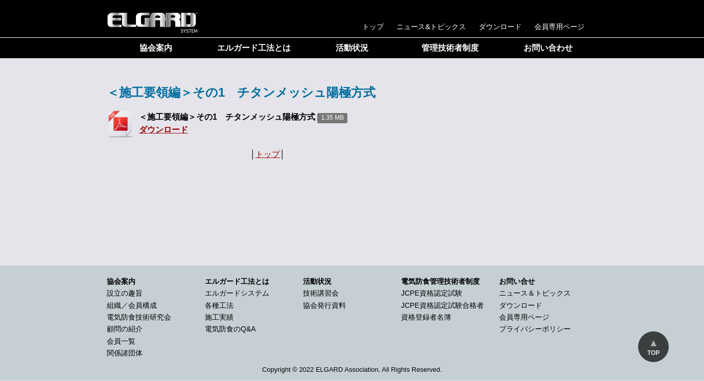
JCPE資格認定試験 (431, 293)
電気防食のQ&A (230, 329)
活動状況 (352, 47)
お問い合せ (517, 281)
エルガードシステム (237, 293)
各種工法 (219, 305)
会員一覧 (121, 341)
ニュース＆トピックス (535, 293)
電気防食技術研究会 (139, 317)
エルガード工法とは (254, 47)
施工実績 (219, 317)
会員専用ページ (559, 27)
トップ (373, 27)
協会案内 (155, 47)
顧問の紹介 (125, 329)
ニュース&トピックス (431, 27)
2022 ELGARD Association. (339, 369)
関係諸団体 (125, 353)
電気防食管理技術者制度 (440, 281)
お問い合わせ (548, 47)
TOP (653, 352)
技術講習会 (321, 293)
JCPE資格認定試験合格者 (442, 305)
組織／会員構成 (132, 305)
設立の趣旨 (125, 293)
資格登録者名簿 (426, 317)
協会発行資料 (324, 305)
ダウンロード (500, 27)
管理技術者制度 (450, 47)
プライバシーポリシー (535, 329)
